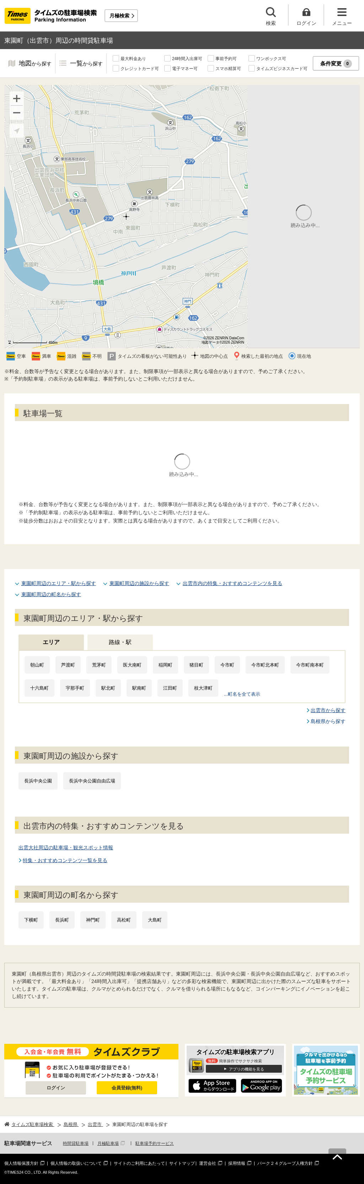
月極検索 (119, 15)
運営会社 (207, 1163)
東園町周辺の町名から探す (51, 594)
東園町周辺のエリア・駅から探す (58, 583)
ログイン (56, 1087)
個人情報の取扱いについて (76, 1163)
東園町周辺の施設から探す (139, 583)
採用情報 (236, 1163)
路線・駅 (120, 642)
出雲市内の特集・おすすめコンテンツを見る (232, 583)
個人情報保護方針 (21, 1163)
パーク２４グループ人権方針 (285, 1163)
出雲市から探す (328, 710)
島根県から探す (328, 721)
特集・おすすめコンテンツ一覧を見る (65, 860)
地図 (35, 64)
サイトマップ (182, 1163)
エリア (51, 642)
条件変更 (336, 63)
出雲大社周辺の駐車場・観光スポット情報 (65, 847)
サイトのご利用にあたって (139, 1163)
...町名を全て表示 (242, 694)
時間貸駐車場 (76, 1143)
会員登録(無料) (127, 1087)
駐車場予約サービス (154, 1143)
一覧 (86, 64)
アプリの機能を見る (246, 1069)
